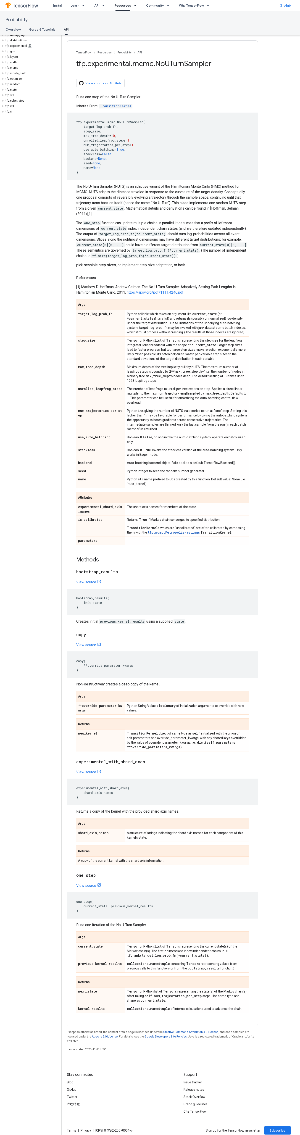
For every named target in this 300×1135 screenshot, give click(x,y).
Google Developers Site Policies (166, 1036)
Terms (71, 1130)
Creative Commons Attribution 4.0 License (190, 1032)
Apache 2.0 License (105, 1036)
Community (155, 5)
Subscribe (277, 1130)
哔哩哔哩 (73, 1104)
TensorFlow (84, 52)
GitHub (285, 5)
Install (57, 5)
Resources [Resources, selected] (122, 5)
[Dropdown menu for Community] (169, 5)
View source (86, 582)
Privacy (86, 1130)
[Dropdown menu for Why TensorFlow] (209, 5)
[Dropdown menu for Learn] (84, 5)
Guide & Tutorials (42, 29)
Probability (16, 20)
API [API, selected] (66, 29)
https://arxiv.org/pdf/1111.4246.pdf (155, 292)
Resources (104, 52)
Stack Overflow (194, 1097)
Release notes (194, 1089)
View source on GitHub (100, 83)
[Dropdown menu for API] (104, 5)
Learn (75, 5)
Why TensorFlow (191, 5)
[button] (30, 35)
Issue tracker (193, 1082)
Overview (13, 29)
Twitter (72, 1097)
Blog (70, 1082)
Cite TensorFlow (195, 1111)
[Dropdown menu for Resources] (136, 5)
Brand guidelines (196, 1104)
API (96, 5)
